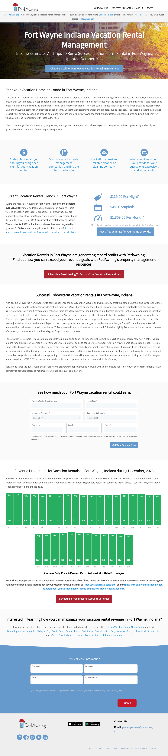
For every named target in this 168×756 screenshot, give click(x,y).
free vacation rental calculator (100, 585)
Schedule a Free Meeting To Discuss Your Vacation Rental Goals (84, 275)
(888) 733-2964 (88, 23)
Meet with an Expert (13, 19)
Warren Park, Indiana (61, 636)
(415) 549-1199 (140, 19)
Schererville (153, 632)
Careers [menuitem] (99, 749)
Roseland (141, 632)
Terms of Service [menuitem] (140, 749)
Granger (130, 632)
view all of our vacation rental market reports (98, 636)
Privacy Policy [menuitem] (126, 749)
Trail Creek (87, 632)
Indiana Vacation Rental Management (125, 628)
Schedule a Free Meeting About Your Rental (84, 600)
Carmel (98, 632)
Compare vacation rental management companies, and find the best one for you (64, 166)
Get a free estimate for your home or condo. (125, 233)
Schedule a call (106, 19)
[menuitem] (101, 8)
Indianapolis (29, 632)
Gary (113, 632)
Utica (106, 632)
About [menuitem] (91, 749)
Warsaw (121, 632)
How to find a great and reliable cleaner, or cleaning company (104, 164)
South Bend (58, 632)
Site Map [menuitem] (153, 749)
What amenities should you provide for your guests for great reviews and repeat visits (144, 166)
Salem (69, 632)
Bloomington (14, 632)
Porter (77, 632)
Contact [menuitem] (115, 749)
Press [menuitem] (107, 749)
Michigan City (43, 632)
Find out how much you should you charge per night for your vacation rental (23, 166)
